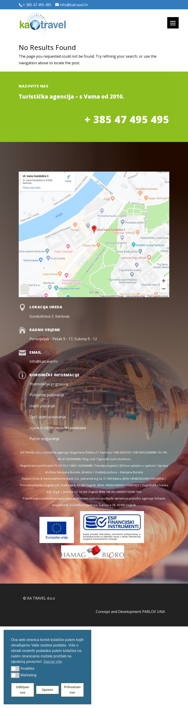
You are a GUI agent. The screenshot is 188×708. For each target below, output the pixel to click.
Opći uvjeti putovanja (47, 416)
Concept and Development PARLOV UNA (130, 611)
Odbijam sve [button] (22, 689)
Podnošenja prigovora (48, 383)
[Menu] (173, 22)
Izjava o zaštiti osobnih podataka (57, 427)
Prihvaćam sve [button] (72, 689)
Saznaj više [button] (52, 662)
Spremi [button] (47, 690)
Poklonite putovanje (46, 394)
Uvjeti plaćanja (42, 405)
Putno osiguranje (44, 438)
